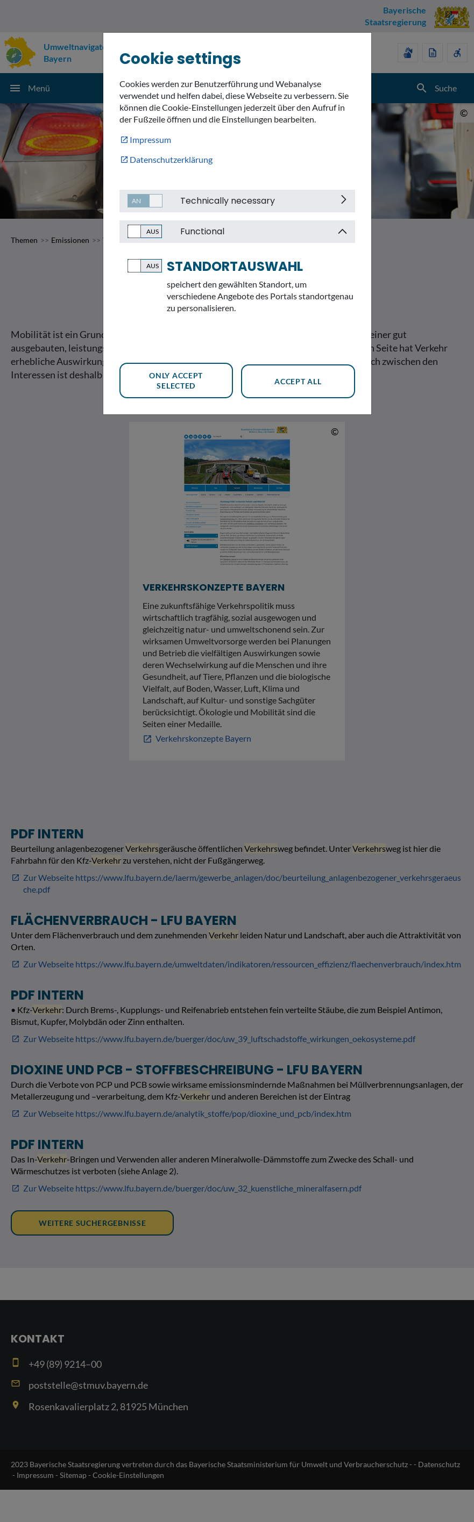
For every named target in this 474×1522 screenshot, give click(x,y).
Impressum (150, 139)
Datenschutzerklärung (171, 159)
